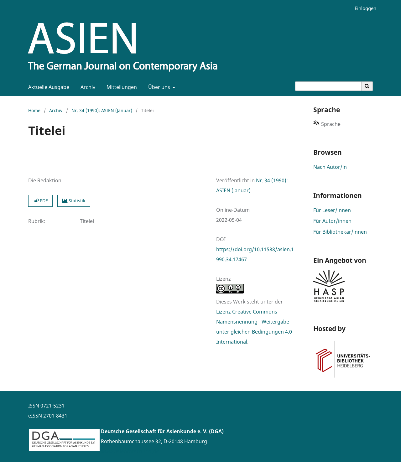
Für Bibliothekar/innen (340, 231)
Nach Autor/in (330, 167)
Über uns (158, 87)
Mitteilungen (120, 87)
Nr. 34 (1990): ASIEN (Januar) (101, 110)
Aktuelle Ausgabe (47, 87)
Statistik (73, 201)
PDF (40, 201)
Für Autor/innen (332, 220)
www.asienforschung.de (130, 451)
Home (34, 110)
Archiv (86, 87)
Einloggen (363, 8)
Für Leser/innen (332, 210)
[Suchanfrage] (328, 86)
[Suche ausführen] (367, 86)
